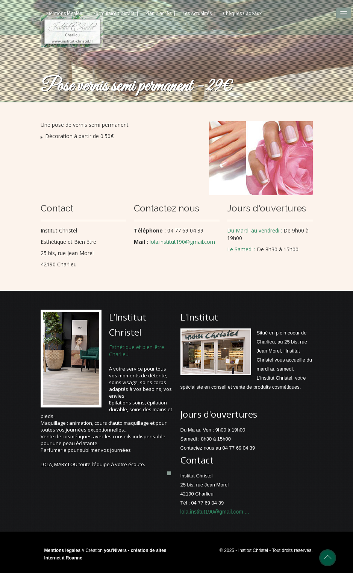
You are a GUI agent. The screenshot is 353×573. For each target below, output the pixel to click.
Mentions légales (62, 550)
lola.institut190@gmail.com (212, 512)
